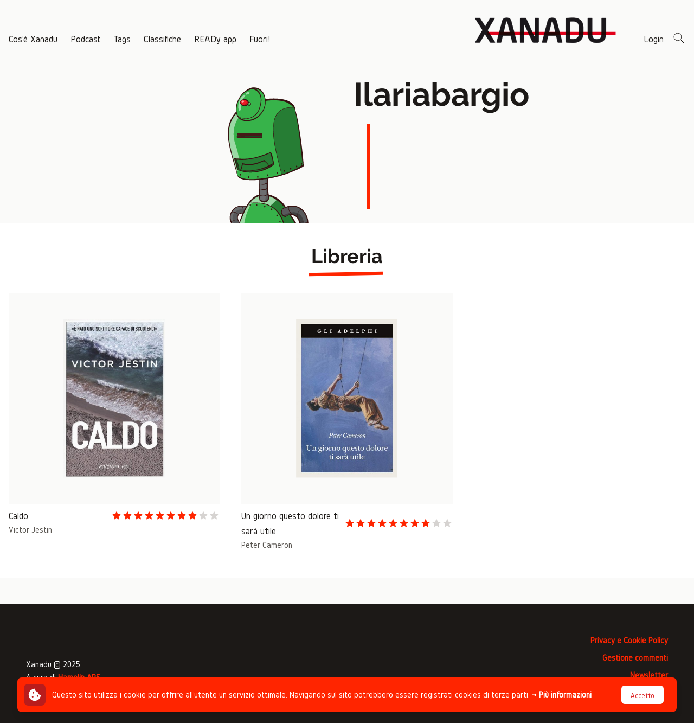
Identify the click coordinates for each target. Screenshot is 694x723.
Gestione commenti (635, 657)
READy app (215, 39)
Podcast (85, 39)
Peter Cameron (266, 544)
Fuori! (259, 39)
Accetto (642, 696)
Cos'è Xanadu (33, 39)
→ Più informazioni (562, 694)
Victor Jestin (30, 529)
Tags (122, 39)
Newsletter (649, 675)
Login (654, 39)
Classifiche (162, 39)
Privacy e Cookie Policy (629, 640)
